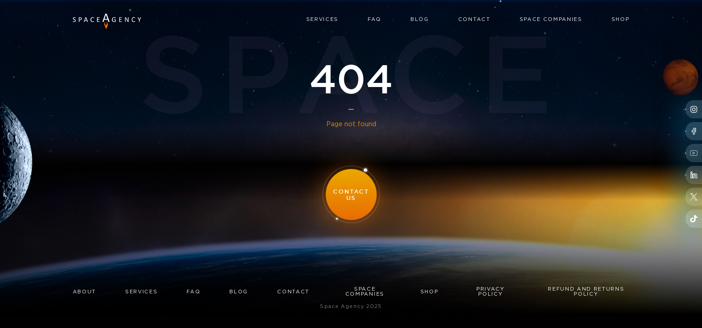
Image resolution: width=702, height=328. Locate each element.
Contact (474, 19)
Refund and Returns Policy (586, 292)
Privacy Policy (490, 292)
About (84, 292)
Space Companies (551, 19)
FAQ (374, 19)
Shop (620, 19)
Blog (419, 19)
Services (322, 19)
